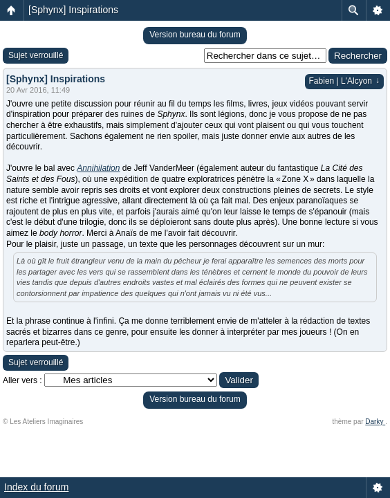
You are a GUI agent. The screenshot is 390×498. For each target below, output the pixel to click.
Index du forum (36, 486)
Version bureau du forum (194, 34)
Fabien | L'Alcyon (344, 81)
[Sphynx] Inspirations (73, 9)
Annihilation (98, 168)
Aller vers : (22, 380)
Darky (375, 421)
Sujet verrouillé (35, 55)
